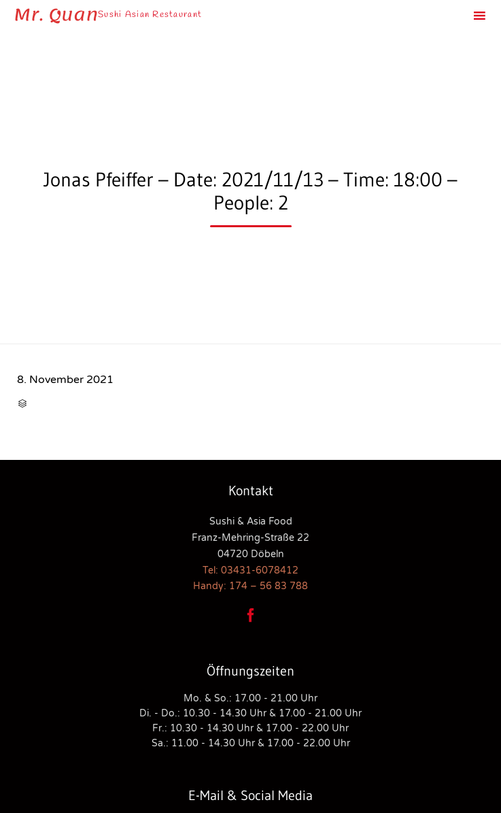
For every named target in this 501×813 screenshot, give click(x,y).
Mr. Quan (56, 15)
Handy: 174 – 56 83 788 (250, 586)
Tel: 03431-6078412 (250, 570)
